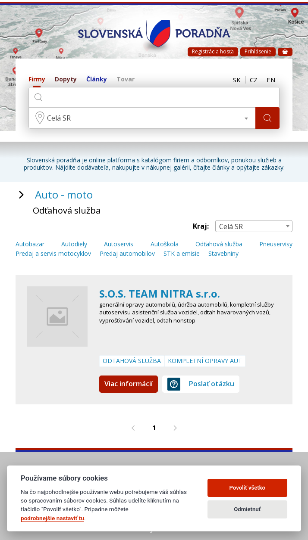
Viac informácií (128, 383)
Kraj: (201, 226)
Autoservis (118, 244)
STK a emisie (181, 254)
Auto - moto (64, 194)
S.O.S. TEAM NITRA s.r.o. (159, 293)
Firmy (36, 79)
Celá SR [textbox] (59, 118)
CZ (254, 80)
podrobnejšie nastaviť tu (52, 518)
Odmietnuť (247, 509)
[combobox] (142, 118)
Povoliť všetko (247, 487)
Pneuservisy (275, 244)
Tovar (125, 79)
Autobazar (30, 244)
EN (271, 80)
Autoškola (165, 244)
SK (237, 80)
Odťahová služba (218, 244)
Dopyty (66, 79)
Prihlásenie (258, 51)
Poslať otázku (200, 384)
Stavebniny (223, 254)
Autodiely (74, 244)
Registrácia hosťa (213, 51)
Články (96, 79)
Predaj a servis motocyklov (53, 254)
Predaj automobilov (127, 254)
